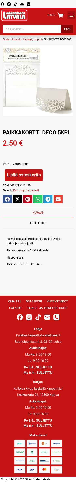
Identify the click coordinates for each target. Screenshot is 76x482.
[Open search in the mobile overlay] (38, 29)
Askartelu (16, 39)
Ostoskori (34, 301)
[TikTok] (15, 4)
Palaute (15, 308)
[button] (7, 199)
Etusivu (6, 39)
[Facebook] (2, 4)
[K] (71, 15)
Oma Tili (14, 301)
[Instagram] (9, 4)
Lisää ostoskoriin (24, 174)
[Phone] (28, 4)
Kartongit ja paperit (32, 39)
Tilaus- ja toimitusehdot (47, 308)
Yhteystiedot (57, 301)
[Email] (22, 4)
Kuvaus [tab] (38, 212)
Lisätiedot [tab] (38, 223)
